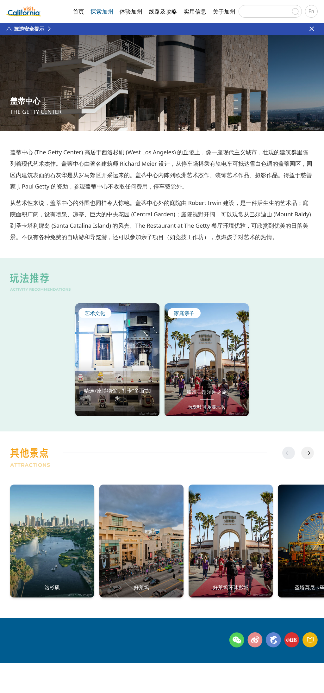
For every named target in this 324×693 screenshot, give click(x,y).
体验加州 (131, 11)
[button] (307, 453)
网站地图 (108, 668)
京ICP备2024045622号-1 (163, 679)
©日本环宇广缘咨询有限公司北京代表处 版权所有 (62, 679)
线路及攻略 (163, 11)
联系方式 (47, 668)
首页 (78, 11)
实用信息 (195, 11)
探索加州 (101, 11)
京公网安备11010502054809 (228, 679)
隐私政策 (78, 668)
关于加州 (224, 11)
